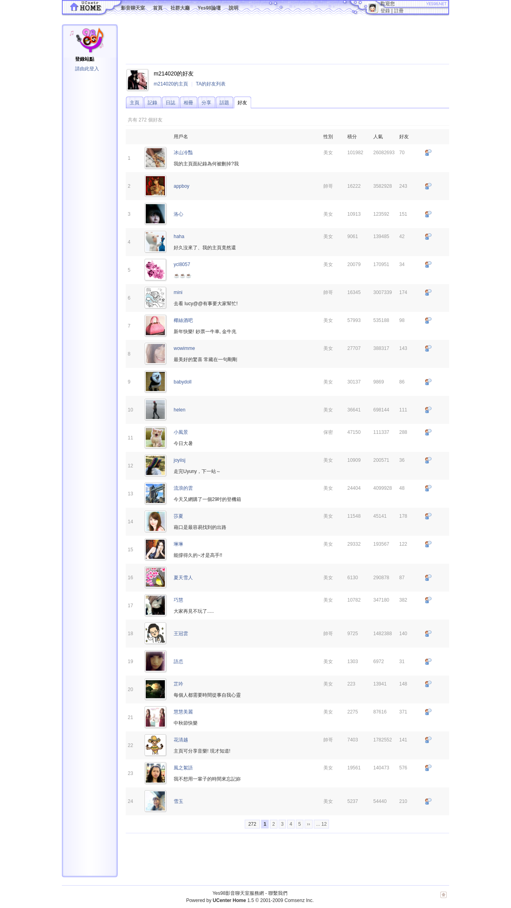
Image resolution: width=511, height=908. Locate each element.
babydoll (183, 382)
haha (179, 236)
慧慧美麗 (183, 712)
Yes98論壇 (209, 8)
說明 (233, 8)
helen (179, 410)
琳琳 (178, 544)
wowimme (184, 348)
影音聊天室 (133, 8)
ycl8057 (182, 264)
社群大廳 (180, 8)
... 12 (321, 824)
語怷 (178, 661)
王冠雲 (181, 633)
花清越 (181, 740)
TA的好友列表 (210, 84)
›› (308, 824)
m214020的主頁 (171, 84)
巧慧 (178, 600)
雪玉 (178, 801)
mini (178, 292)
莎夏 (178, 516)
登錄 (385, 11)
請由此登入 (87, 69)
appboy (181, 186)
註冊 (399, 11)
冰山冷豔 (183, 152)
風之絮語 (183, 768)
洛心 (178, 214)
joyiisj (179, 460)
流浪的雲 (183, 488)
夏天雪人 (183, 577)
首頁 (157, 8)
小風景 (181, 432)
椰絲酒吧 (183, 320)
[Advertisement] (271, 42)
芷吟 (178, 684)
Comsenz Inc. (298, 900)
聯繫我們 (277, 893)
